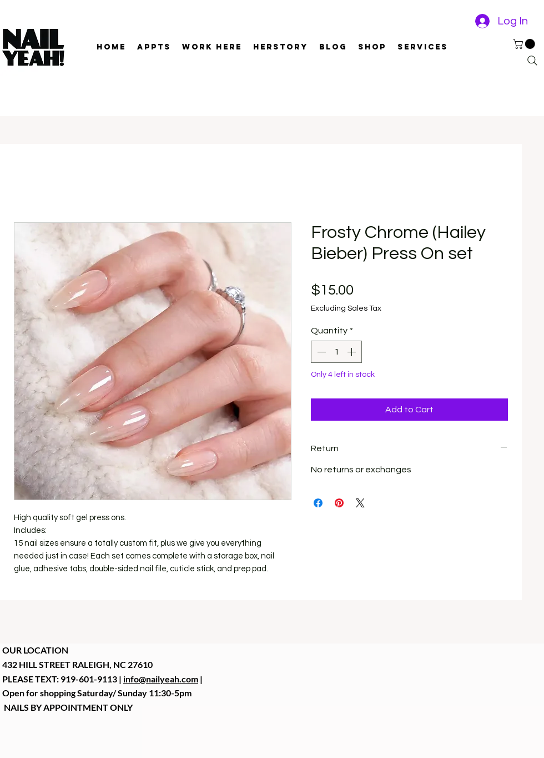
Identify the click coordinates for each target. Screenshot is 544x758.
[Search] (532, 60)
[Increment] (352, 351)
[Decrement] (320, 351)
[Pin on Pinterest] (339, 503)
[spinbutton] (336, 351)
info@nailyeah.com (160, 679)
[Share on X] (360, 503)
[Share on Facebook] (318, 503)
